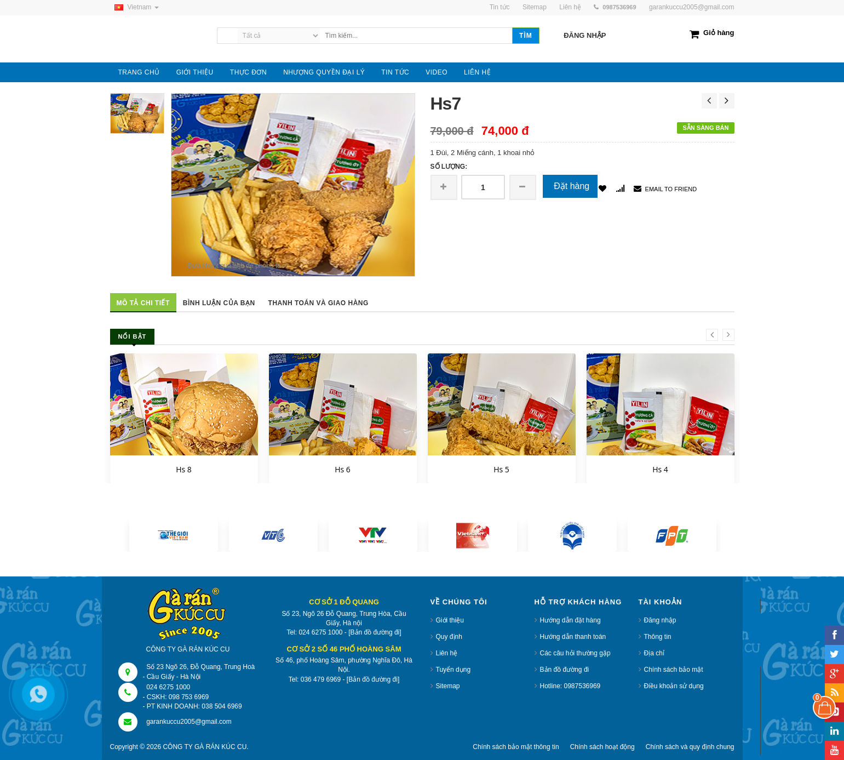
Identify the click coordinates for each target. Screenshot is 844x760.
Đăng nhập (660, 620)
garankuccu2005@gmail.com (691, 7)
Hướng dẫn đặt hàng (570, 620)
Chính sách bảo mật (673, 669)
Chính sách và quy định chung (690, 747)
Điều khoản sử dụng (674, 686)
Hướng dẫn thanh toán (573, 637)
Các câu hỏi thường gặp (575, 653)
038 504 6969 (222, 706)
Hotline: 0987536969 (570, 686)
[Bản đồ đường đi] (374, 632)
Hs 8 (184, 469)
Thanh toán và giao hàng (318, 303)
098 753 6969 (189, 697)
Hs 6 (343, 469)
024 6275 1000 (168, 687)
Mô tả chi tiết (143, 303)
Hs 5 (501, 469)
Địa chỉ (654, 653)
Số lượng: (449, 166)
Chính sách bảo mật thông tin (516, 747)
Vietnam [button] (134, 7)
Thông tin (657, 637)
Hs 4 (660, 469)
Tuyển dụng (453, 669)
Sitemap (448, 686)
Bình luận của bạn (219, 303)
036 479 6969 (321, 679)
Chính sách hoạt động (602, 747)
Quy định (449, 637)
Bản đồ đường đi (564, 669)
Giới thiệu (450, 620)
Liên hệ (447, 653)
